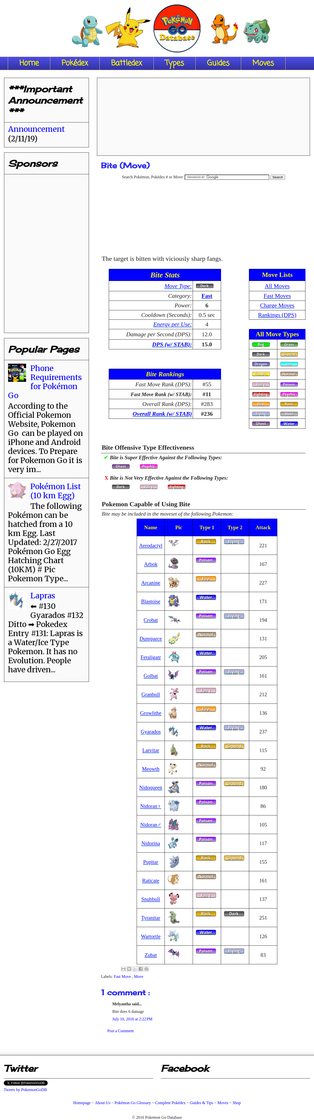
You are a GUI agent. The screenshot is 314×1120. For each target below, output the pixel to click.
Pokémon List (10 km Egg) (55, 491)
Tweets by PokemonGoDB (25, 1090)
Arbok (150, 564)
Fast (206, 296)
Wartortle (151, 936)
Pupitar (150, 862)
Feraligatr (151, 657)
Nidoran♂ (150, 824)
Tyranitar (150, 918)
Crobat (151, 620)
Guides (218, 63)
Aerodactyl (150, 545)
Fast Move (123, 976)
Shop (237, 1103)
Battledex (126, 63)
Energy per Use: (172, 324)
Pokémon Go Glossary (133, 1103)
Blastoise (150, 601)
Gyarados (151, 731)
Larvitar (150, 750)
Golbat (151, 676)
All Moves (277, 286)
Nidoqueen (150, 787)
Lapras (42, 595)
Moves (263, 63)
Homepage (81, 1103)
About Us (102, 1103)
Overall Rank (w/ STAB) (162, 413)
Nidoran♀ (150, 806)
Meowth (150, 769)
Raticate (150, 880)
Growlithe (150, 713)
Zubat (151, 955)
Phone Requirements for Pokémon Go (45, 381)
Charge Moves (277, 305)
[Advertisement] (203, 115)
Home (29, 63)
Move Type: (178, 286)
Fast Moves (277, 296)
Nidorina (150, 843)
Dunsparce (151, 638)
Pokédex (75, 63)
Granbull (150, 694)
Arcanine (150, 583)
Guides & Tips (201, 1103)
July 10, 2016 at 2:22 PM (132, 1019)
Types (174, 63)
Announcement (36, 129)
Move (138, 976)
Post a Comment (120, 1031)
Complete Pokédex (170, 1103)
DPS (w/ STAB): (172, 344)
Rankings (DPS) (277, 315)
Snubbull (150, 899)
